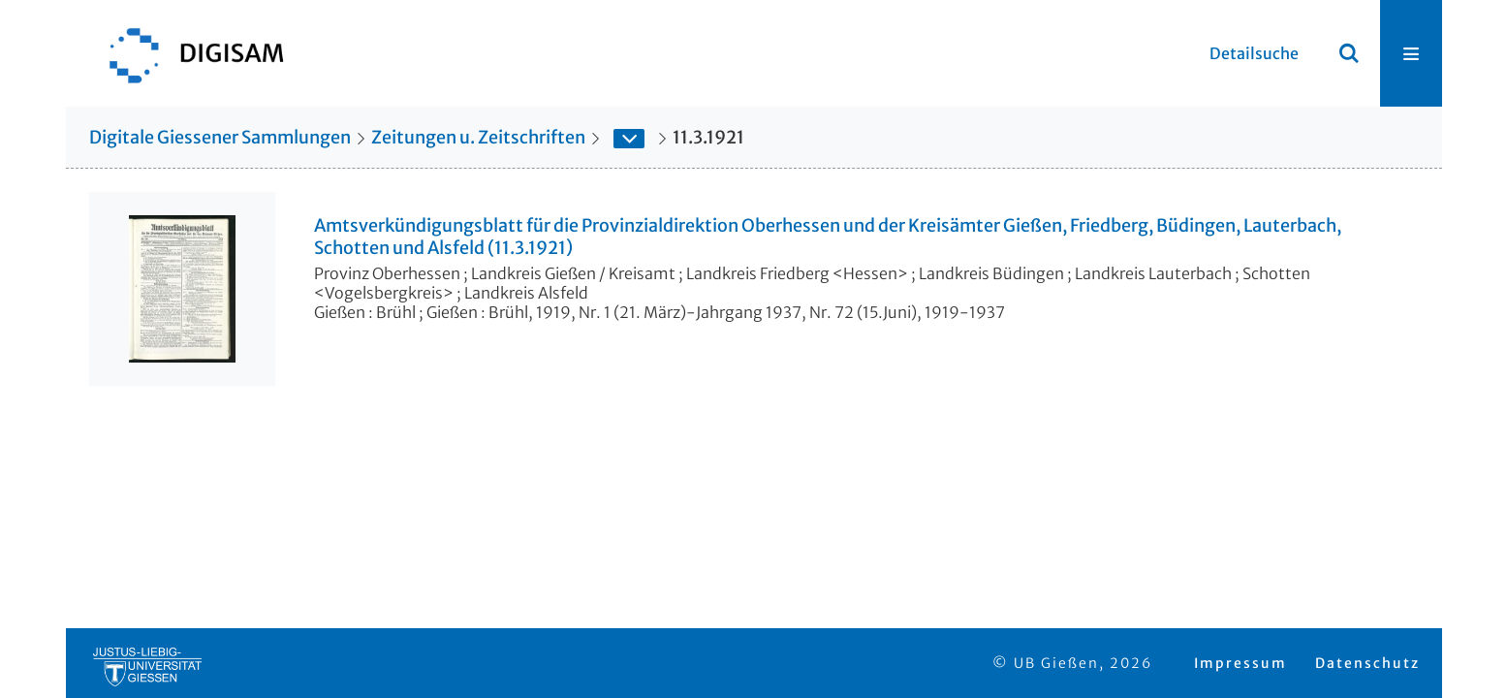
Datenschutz (1367, 663)
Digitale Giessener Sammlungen (220, 137)
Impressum (1240, 663)
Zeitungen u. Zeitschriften (478, 137)
